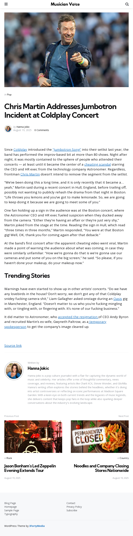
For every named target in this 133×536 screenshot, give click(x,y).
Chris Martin (30, 174)
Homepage (10, 506)
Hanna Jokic (23, 126)
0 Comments (41, 130)
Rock (9, 457)
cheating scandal (97, 164)
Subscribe (71, 510)
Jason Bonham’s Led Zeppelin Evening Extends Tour (30, 468)
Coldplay (20, 149)
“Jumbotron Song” (67, 149)
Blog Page (10, 503)
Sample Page (11, 510)
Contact (70, 503)
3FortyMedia (37, 525)
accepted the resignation (78, 317)
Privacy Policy (74, 506)
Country (124, 457)
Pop (9, 94)
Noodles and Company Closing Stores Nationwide (101, 468)
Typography (11, 513)
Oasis (117, 298)
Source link (13, 345)
